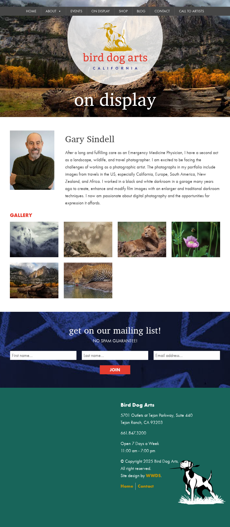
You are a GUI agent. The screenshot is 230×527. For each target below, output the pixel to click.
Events (76, 11)
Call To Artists (191, 11)
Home (31, 11)
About (53, 11)
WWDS (156, 474)
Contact (162, 11)
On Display (100, 11)
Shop (123, 11)
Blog (141, 11)
